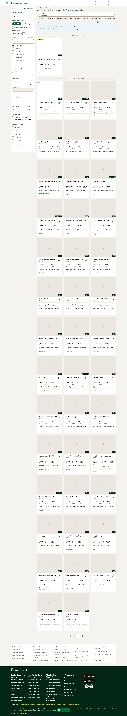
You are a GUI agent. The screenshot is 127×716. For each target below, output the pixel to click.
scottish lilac (16, 649)
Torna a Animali (17, 12)
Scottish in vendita (33, 691)
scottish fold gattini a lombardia (63, 660)
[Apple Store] (89, 681)
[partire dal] (17, 110)
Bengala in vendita (33, 688)
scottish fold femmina (39, 649)
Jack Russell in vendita (18, 697)
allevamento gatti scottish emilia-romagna (61, 653)
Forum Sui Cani (50, 688)
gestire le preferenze (46, 710)
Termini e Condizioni (70, 689)
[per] (29, 110)
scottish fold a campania (61, 649)
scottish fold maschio (39, 647)
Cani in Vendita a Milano (53, 679)
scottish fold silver (17, 652)
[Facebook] (87, 686)
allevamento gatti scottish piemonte (103, 659)
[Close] (113, 27)
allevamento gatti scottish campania (103, 655)
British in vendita (33, 682)
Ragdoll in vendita (33, 685)
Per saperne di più (109, 18)
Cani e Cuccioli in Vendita (18, 676)
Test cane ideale (68, 695)
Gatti (14, 16)
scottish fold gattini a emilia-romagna (41, 656)
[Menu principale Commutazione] (6, 3)
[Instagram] (91, 686)
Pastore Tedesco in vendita (16, 689)
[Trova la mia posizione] (31, 84)
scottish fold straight (18, 658)
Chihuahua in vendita (17, 679)
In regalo (25, 23)
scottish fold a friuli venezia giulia (83, 647)
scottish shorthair (17, 647)
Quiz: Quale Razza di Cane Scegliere (54, 695)
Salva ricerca (43, 22)
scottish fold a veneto (101, 651)
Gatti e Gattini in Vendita (35, 676)
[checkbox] (13, 45)
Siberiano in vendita (34, 697)
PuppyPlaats (40, 704)
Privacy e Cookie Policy (19, 710)
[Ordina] (106, 22)
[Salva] (59, 60)
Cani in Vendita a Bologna (53, 685)
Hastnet (32, 704)
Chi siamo (66, 678)
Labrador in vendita (16, 685)
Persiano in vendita (34, 694)
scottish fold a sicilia (81, 660)
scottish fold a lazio (59, 657)
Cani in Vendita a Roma (53, 682)
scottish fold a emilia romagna (63, 647)
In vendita (17, 23)
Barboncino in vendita (17, 682)
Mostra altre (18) (28, 75)
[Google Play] (89, 676)
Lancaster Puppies (73, 704)
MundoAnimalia (50, 704)
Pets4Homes (25, 704)
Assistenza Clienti (69, 683)
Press (65, 686)
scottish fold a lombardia (40, 660)
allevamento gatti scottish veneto (82, 656)
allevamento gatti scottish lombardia (103, 647)
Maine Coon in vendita (35, 679)
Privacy (66, 680)
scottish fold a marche (39, 652)
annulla (30, 37)
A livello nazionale (74, 10)
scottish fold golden (18, 655)
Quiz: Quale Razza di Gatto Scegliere (52, 699)
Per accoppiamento (19, 27)
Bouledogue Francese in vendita (18, 693)
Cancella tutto (28, 8)
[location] (23, 84)
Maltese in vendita (16, 700)
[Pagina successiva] (82, 636)
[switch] (23, 33)
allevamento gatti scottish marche (82, 652)
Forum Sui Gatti (50, 691)
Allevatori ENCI (68, 692)
